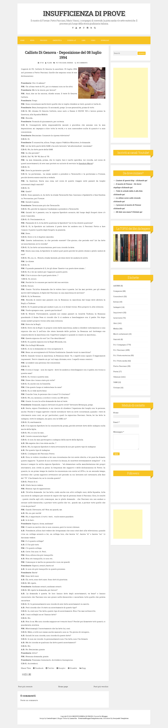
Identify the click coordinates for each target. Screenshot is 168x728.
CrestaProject (51, 718)
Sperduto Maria (86, 163)
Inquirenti (118, 312)
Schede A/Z (71, 40)
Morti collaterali (120, 334)
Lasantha (73, 718)
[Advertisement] (130, 103)
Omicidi (116, 339)
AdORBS (116, 286)
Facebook (38, 668)
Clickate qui (137, 212)
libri (115, 323)
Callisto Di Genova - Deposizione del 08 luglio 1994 (63, 55)
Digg (82, 668)
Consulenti (118, 296)
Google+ (61, 668)
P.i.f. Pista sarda (120, 361)
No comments (82, 63)
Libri (83, 40)
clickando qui (126, 187)
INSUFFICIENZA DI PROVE (84, 13)
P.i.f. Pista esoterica (121, 355)
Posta (115, 371)
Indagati (117, 307)
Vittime (116, 387)
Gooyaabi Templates (120, 718)
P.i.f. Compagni (119, 344)
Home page (63, 686)
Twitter (50, 668)
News (32, 40)
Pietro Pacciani (120, 366)
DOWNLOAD (105, 40)
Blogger (105, 716)
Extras (116, 302)
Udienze (70, 63)
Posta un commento (29, 700)
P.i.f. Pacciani (61, 63)
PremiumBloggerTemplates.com (90, 718)
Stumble (72, 668)
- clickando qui (140, 180)
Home (22, 40)
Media (116, 328)
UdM (115, 382)
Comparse (117, 291)
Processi (43, 40)
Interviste (117, 318)
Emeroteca (57, 40)
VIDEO (93, 40)
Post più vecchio (101, 686)
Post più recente (25, 686)
